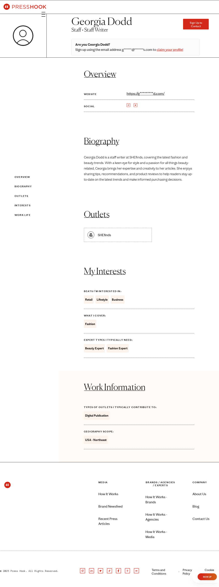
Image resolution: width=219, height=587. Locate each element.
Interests (23, 205)
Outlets (21, 196)
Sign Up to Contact (196, 24)
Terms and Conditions (159, 571)
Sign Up (207, 577)
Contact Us (200, 519)
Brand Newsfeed (110, 506)
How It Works (108, 494)
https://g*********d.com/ (145, 93)
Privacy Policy (187, 571)
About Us (199, 494)
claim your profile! (170, 50)
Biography (23, 186)
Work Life (23, 215)
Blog (195, 506)
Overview (22, 177)
